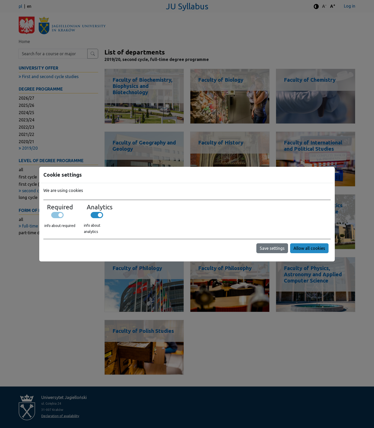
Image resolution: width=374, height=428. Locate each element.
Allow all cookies (309, 248)
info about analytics (92, 228)
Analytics (99, 207)
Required (60, 207)
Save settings (272, 248)
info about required (59, 226)
